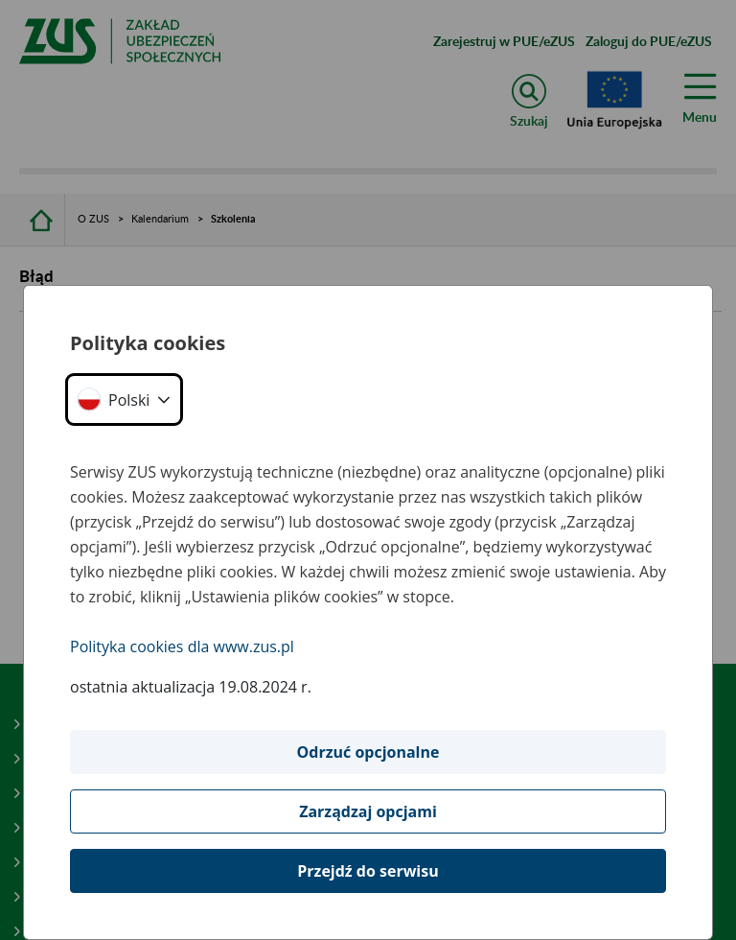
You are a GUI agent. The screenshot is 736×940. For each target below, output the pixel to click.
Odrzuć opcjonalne (368, 752)
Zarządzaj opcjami (368, 811)
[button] (124, 399)
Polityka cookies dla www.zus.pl (182, 646)
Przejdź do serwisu (367, 870)
